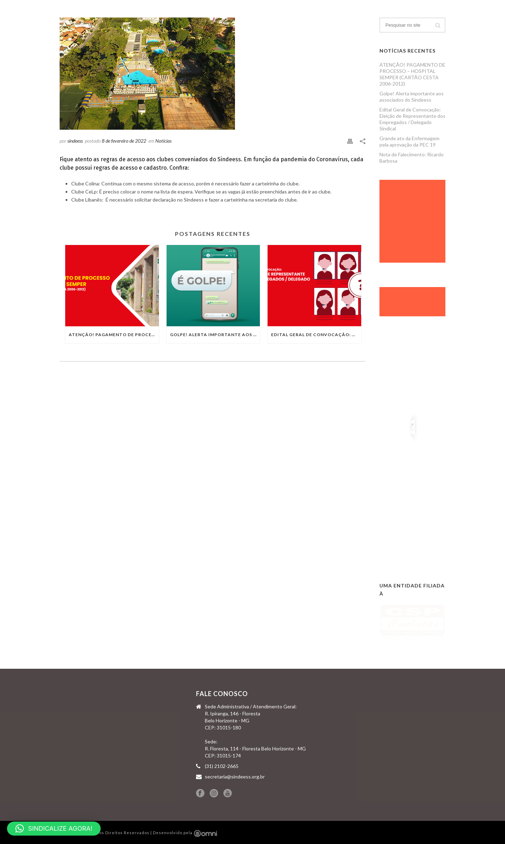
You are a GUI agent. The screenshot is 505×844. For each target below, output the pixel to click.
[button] (54, 829)
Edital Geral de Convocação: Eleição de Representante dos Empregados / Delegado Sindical (316, 334)
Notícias (163, 141)
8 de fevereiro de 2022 (124, 141)
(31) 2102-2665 (221, 766)
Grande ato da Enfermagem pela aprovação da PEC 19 (409, 141)
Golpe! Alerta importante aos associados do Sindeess (215, 334)
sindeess (75, 141)
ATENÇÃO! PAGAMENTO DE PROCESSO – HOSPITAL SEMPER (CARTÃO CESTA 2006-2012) (114, 334)
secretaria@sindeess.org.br (235, 777)
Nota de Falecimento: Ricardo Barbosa (411, 157)
